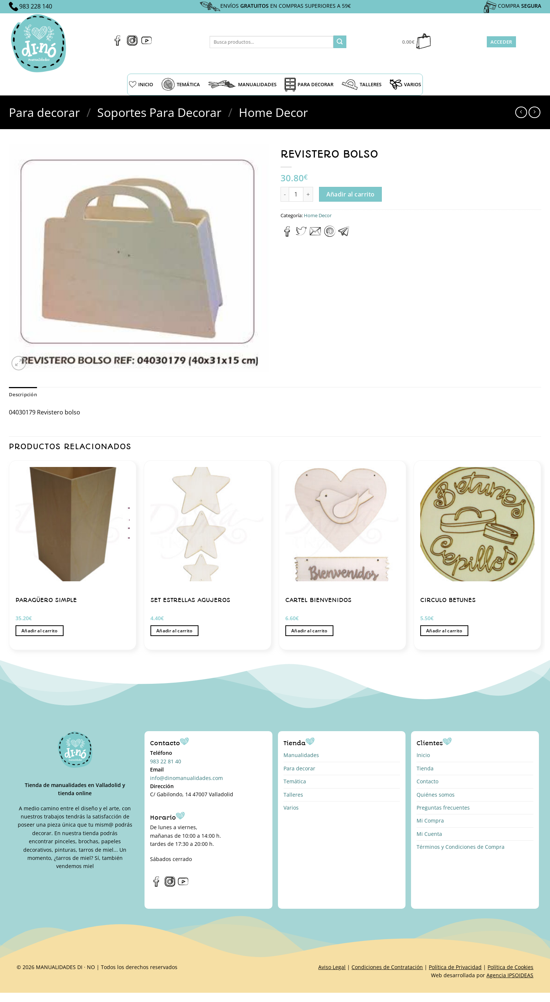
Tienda (425, 768)
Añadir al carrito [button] (39, 630)
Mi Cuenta (429, 833)
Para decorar (44, 112)
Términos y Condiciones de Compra (461, 846)
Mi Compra (430, 820)
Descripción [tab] (23, 394)
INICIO (141, 84)
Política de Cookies (510, 967)
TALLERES (361, 84)
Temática (295, 781)
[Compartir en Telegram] (343, 234)
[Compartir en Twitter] (301, 234)
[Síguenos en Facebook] (117, 43)
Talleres (293, 794)
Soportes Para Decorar (159, 112)
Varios (291, 807)
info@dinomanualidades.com (186, 777)
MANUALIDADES (242, 84)
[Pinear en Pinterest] (329, 234)
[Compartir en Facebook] (287, 234)
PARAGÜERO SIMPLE (46, 599)
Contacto (427, 781)
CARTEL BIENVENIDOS (318, 599)
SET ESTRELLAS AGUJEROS (190, 599)
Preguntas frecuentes (443, 807)
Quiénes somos (436, 794)
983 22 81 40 (165, 761)
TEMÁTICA (180, 84)
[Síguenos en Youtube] (146, 43)
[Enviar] (339, 42)
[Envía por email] (315, 234)
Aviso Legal (332, 967)
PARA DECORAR (309, 84)
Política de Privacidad (455, 967)
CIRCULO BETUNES (448, 599)
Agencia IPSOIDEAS (509, 975)
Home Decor (273, 112)
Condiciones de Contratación (387, 967)
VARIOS (405, 84)
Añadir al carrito (350, 194)
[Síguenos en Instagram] (132, 43)
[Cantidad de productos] (296, 194)
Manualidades (301, 755)
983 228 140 (35, 6)
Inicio (423, 755)
